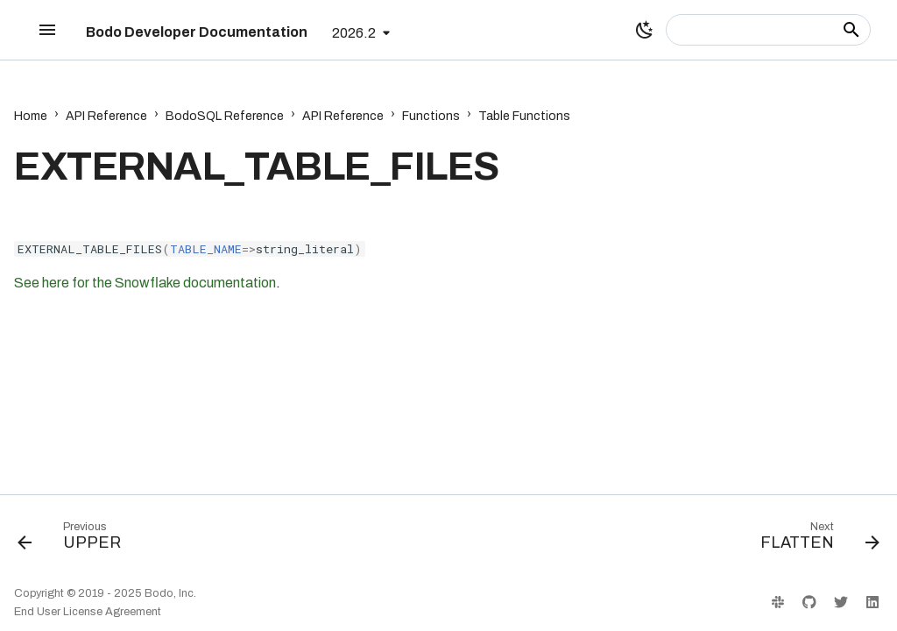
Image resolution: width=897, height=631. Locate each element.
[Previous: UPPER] (74, 540)
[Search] (768, 30)
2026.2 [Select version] (354, 32)
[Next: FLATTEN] (815, 540)
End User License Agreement (87, 612)
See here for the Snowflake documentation (145, 282)
